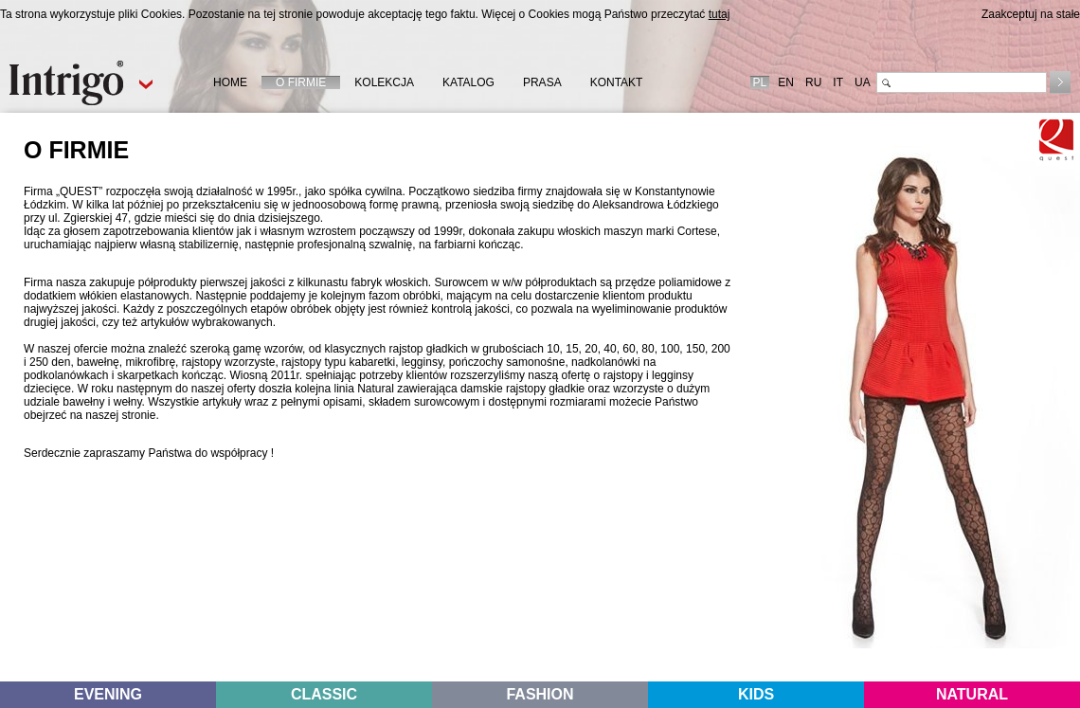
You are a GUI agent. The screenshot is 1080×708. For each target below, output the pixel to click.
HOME (230, 82)
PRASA (542, 82)
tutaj (719, 14)
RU (813, 82)
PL (760, 82)
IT (838, 82)
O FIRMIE (301, 82)
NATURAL (972, 694)
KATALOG (468, 82)
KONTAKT (616, 82)
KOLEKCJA (384, 82)
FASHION (539, 694)
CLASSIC (324, 694)
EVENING (108, 694)
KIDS (756, 694)
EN (786, 82)
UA (863, 82)
